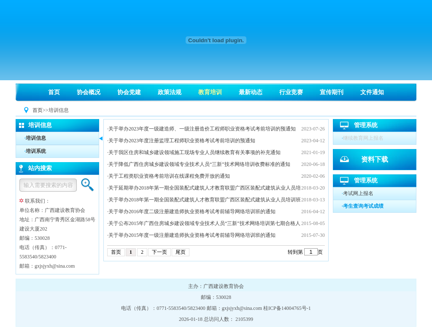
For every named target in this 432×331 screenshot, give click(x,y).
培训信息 (36, 138)
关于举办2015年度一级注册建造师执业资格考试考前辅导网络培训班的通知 (191, 235)
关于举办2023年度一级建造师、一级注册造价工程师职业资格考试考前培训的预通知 (202, 129)
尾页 (181, 252)
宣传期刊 (331, 92)
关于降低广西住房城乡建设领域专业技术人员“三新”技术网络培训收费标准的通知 (199, 164)
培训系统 (36, 151)
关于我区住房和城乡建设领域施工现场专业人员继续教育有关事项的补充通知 (194, 152)
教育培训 (210, 92)
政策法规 (169, 92)
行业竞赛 (291, 92)
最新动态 (250, 92)
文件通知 (372, 92)
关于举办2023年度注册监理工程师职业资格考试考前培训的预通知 (181, 141)
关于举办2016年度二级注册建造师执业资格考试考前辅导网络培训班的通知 (191, 211)
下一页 (159, 252)
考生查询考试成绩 (363, 206)
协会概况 (88, 92)
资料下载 (374, 159)
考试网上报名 (358, 193)
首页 (54, 92)
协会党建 (129, 92)
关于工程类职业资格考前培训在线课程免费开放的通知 (169, 176)
